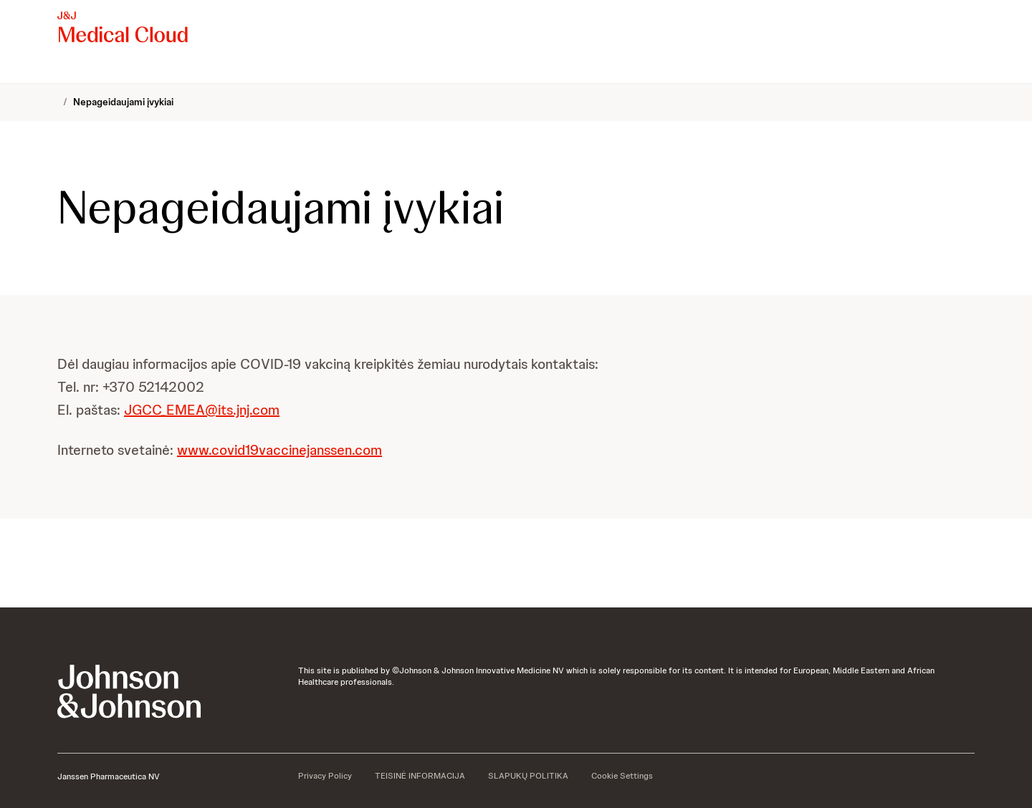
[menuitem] (63, 68)
